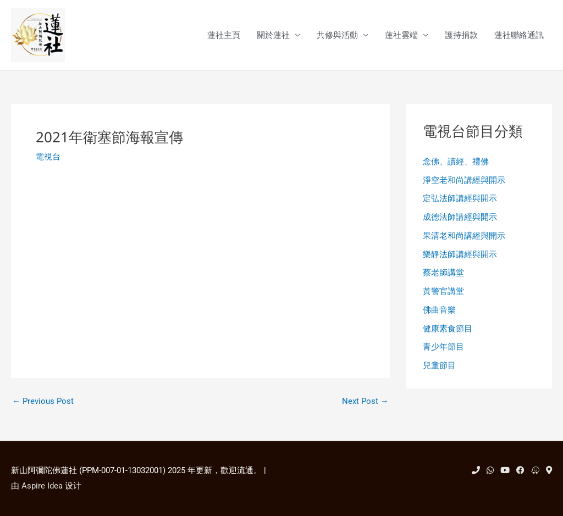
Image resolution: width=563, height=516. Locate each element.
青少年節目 (443, 347)
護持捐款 (461, 35)
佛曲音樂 (439, 310)
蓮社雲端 (401, 35)
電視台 (48, 157)
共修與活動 (337, 35)
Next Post (365, 401)
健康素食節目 (447, 329)
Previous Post (43, 401)
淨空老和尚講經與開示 (464, 180)
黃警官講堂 (443, 291)
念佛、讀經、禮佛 (456, 162)
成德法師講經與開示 (460, 217)
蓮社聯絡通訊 (519, 35)
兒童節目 (439, 365)
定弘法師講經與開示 (460, 198)
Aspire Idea (42, 486)
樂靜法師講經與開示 (460, 254)
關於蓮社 (273, 35)
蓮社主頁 (223, 35)
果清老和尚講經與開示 (464, 236)
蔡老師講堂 (443, 273)
